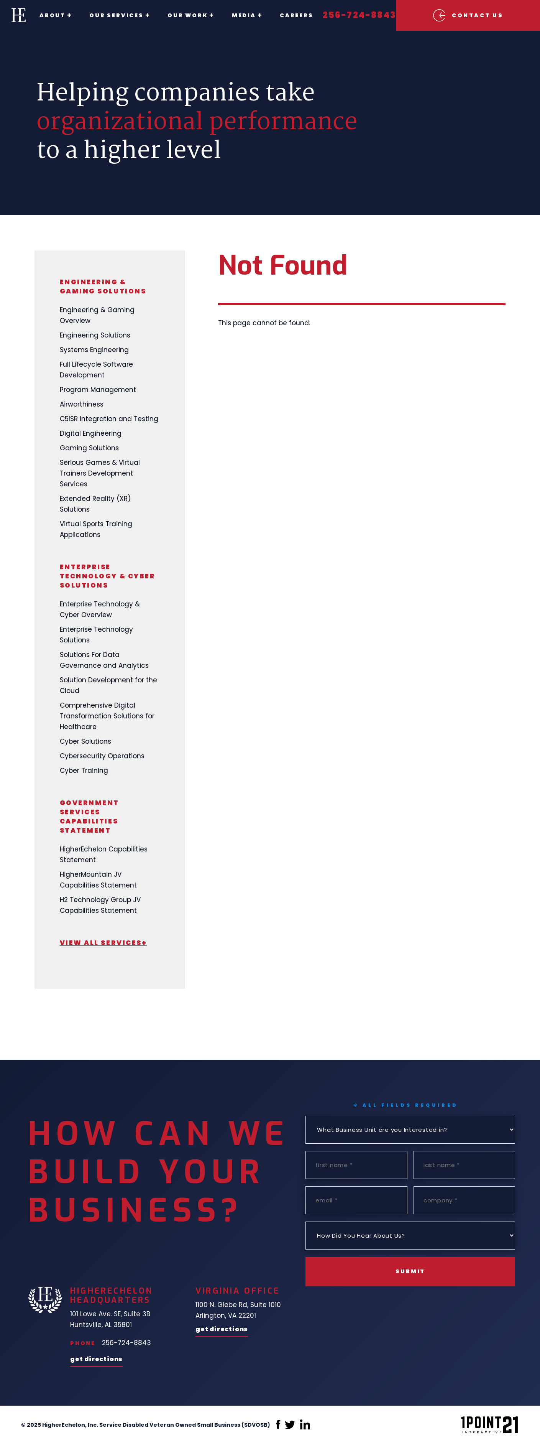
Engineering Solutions (95, 335)
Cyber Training (84, 770)
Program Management (98, 389)
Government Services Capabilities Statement (90, 816)
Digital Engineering (90, 433)
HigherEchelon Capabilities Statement (104, 854)
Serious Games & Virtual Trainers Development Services (100, 473)
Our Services (112, 15)
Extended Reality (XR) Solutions (95, 504)
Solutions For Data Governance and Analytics (104, 660)
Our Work (179, 15)
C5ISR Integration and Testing (109, 418)
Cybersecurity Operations (102, 756)
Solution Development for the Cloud (108, 685)
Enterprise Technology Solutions (96, 635)
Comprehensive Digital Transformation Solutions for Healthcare (107, 716)
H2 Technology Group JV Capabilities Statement (100, 905)
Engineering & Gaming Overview (97, 315)
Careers (280, 15)
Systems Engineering (94, 349)
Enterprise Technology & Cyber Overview (100, 609)
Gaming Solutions (89, 448)
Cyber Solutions (85, 741)
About (52, 15)
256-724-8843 (342, 15)
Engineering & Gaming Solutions (103, 286)
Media (231, 15)
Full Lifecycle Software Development (96, 370)
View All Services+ (103, 942)
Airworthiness (81, 404)
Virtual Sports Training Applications (96, 529)
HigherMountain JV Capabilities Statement (98, 880)
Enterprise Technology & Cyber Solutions (108, 576)
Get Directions (96, 1359)
